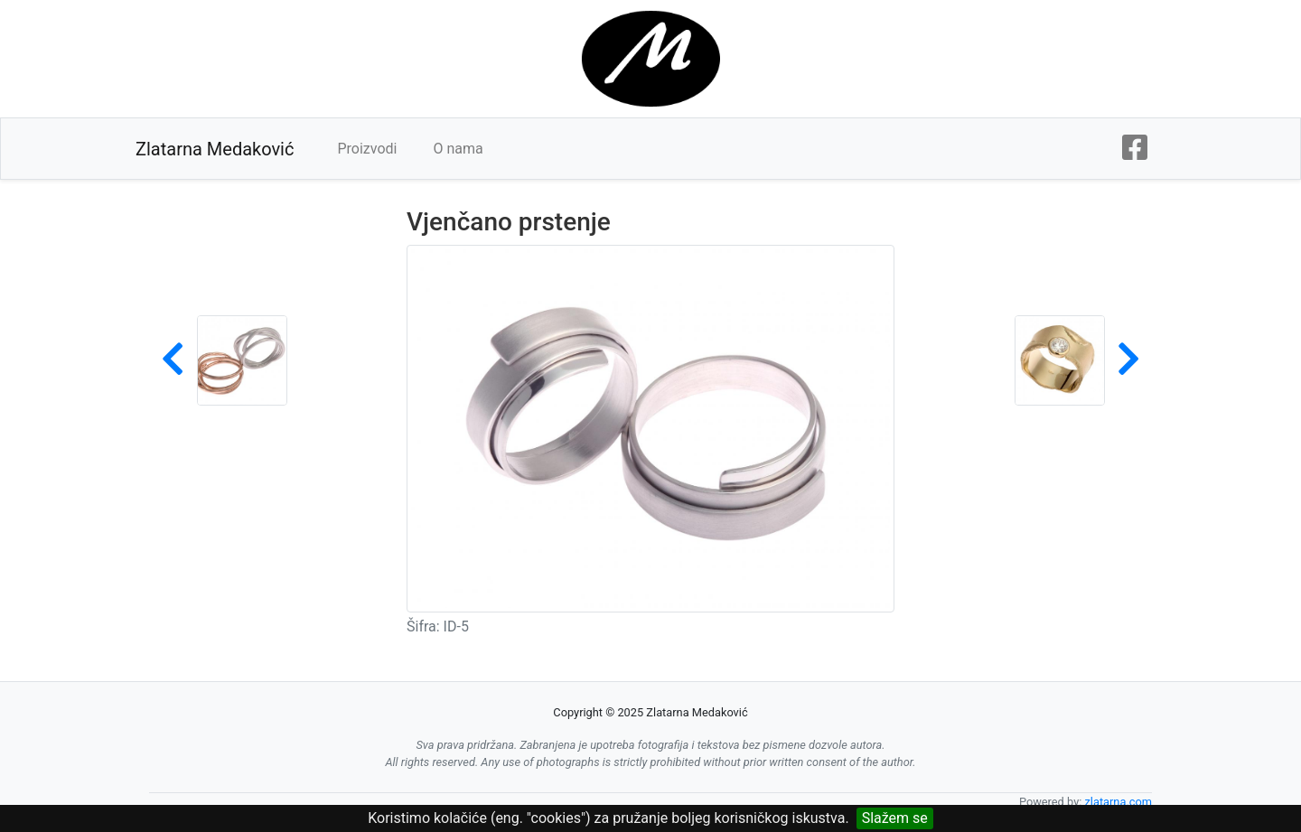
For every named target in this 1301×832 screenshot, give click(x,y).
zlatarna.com (1118, 802)
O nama (457, 148)
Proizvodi (367, 148)
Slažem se (895, 818)
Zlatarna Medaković (215, 149)
